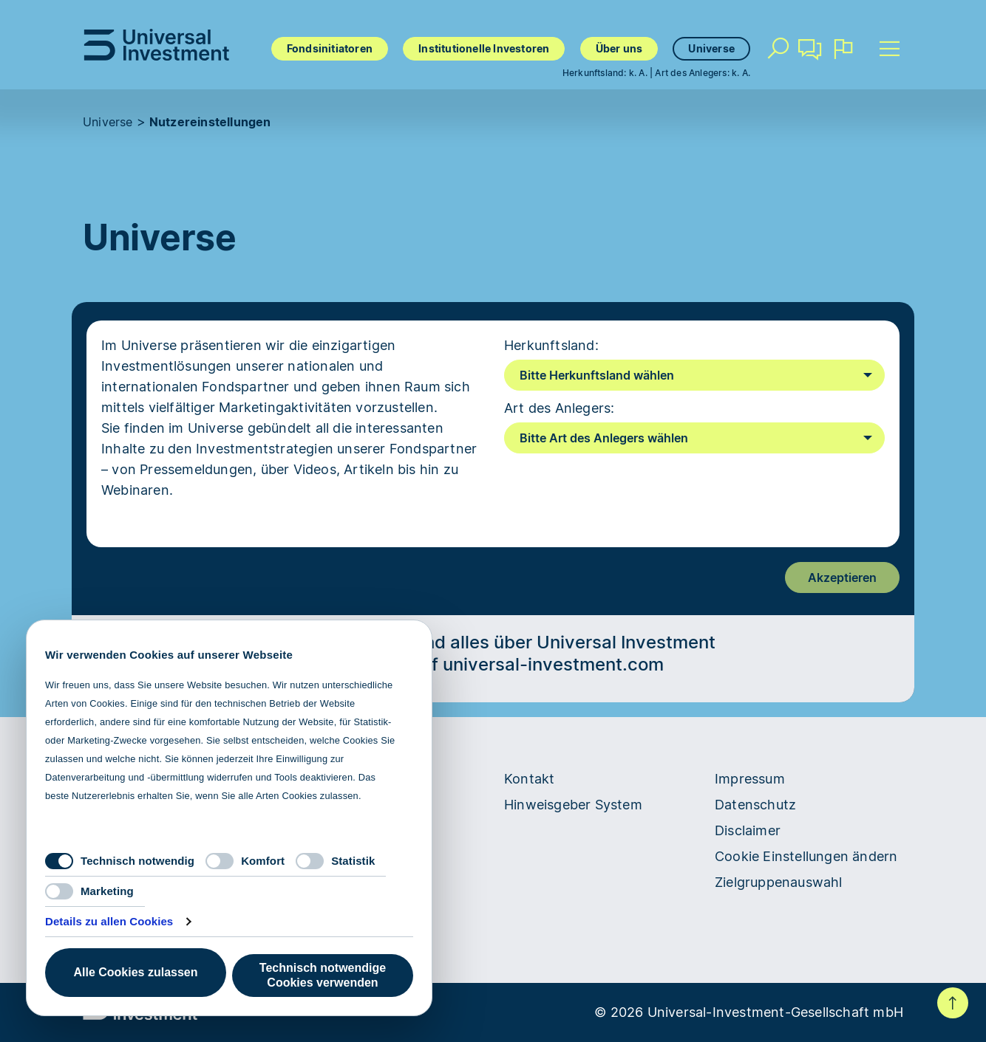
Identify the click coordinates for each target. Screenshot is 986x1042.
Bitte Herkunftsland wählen (597, 375)
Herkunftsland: (551, 345)
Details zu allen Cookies (109, 921)
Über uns (619, 48)
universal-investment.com (553, 664)
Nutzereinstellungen (210, 121)
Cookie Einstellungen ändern (806, 856)
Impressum (750, 778)
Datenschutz (755, 804)
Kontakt (810, 54)
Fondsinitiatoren (330, 48)
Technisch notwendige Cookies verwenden (322, 975)
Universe (711, 48)
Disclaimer (748, 830)
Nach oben (952, 1002)
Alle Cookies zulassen (135, 972)
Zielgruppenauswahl (779, 882)
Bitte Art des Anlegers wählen (604, 438)
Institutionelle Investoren (483, 48)
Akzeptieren (842, 577)
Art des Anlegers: (559, 408)
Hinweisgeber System (573, 804)
